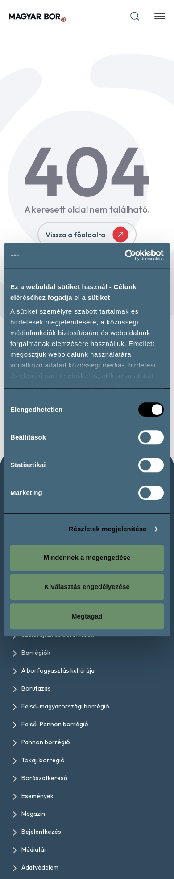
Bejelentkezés (41, 832)
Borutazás (36, 688)
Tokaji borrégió (43, 760)
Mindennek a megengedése (86, 557)
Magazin (33, 814)
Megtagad (87, 616)
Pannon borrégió (45, 742)
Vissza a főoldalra (87, 234)
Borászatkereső (44, 778)
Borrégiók (35, 653)
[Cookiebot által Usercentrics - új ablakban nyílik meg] (125, 255)
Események (37, 796)
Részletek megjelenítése (108, 529)
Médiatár (34, 849)
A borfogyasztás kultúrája (58, 670)
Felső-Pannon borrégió (54, 724)
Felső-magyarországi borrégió (65, 706)
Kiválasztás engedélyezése (87, 586)
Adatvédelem (39, 867)
